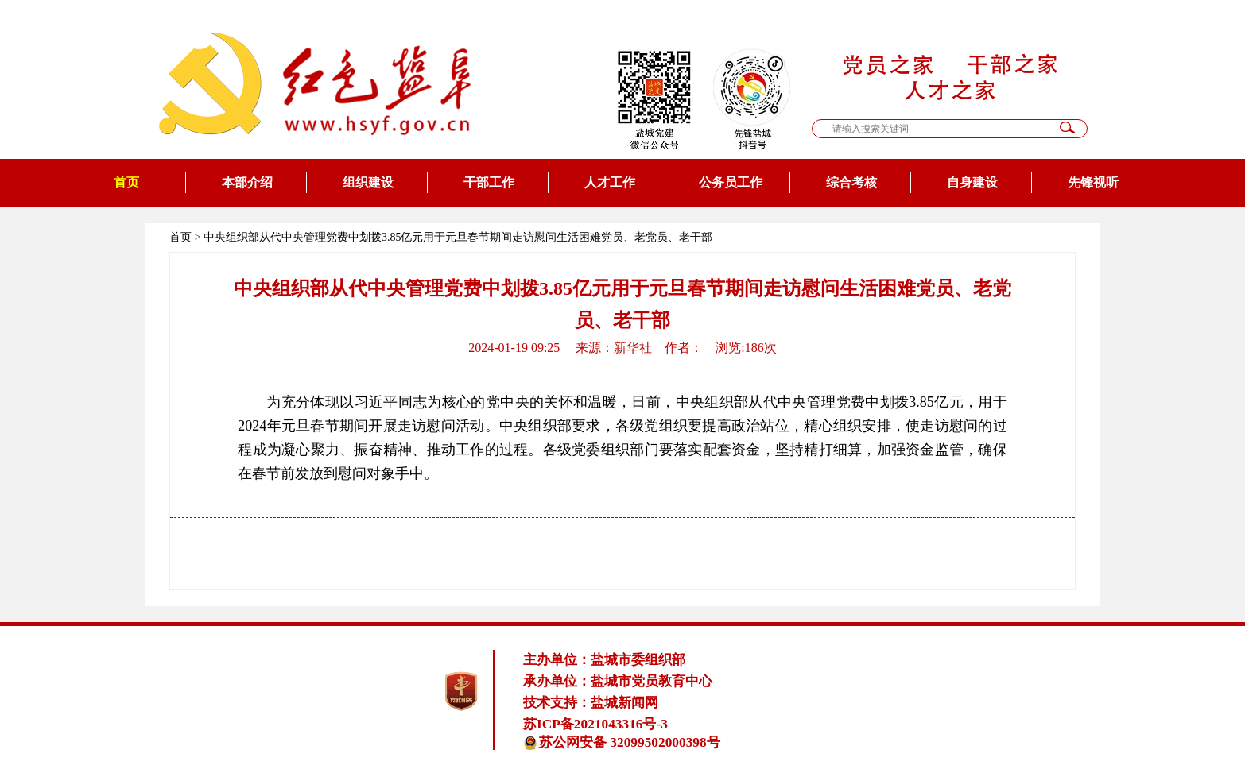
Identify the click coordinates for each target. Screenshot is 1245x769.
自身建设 (972, 182)
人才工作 (609, 182)
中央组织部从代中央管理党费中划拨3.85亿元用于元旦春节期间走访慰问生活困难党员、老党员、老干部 (458, 237)
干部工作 (488, 182)
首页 (126, 182)
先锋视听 (1093, 182)
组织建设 (368, 182)
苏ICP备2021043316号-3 (595, 724)
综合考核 (851, 182)
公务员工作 (730, 182)
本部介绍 (247, 182)
